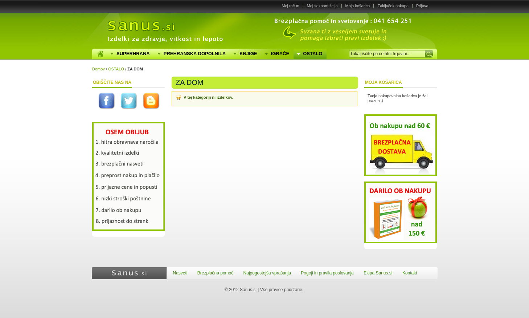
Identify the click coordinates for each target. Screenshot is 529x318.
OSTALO (116, 69)
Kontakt (409, 273)
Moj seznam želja (322, 6)
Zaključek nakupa (393, 6)
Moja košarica (357, 6)
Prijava (422, 6)
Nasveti (180, 273)
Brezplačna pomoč (215, 273)
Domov (98, 69)
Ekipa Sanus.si (378, 273)
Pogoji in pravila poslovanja (327, 273)
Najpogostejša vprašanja (267, 273)
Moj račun (290, 6)
